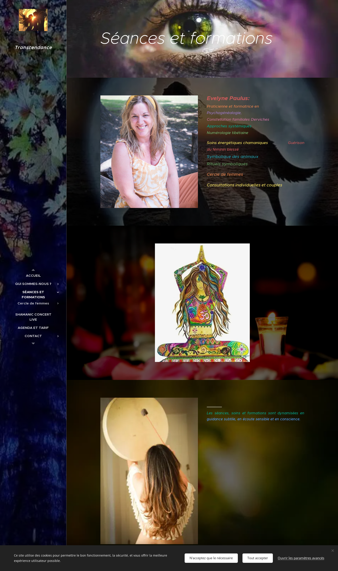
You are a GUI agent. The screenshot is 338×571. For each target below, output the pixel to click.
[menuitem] (33, 275)
